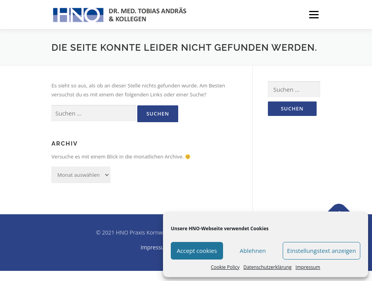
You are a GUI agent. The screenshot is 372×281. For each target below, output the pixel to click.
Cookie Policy (225, 267)
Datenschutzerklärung (267, 267)
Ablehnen (253, 250)
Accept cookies (197, 250)
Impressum (308, 267)
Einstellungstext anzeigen (321, 250)
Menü (314, 14)
